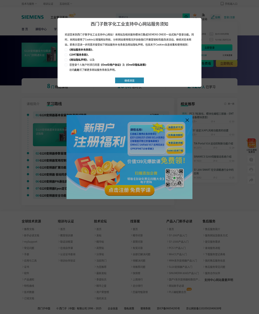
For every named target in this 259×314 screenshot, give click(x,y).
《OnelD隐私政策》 (136, 64)
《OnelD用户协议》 (111, 64)
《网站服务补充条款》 (80, 49)
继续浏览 (129, 80)
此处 (76, 69)
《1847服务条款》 (78, 54)
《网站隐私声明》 (77, 59)
